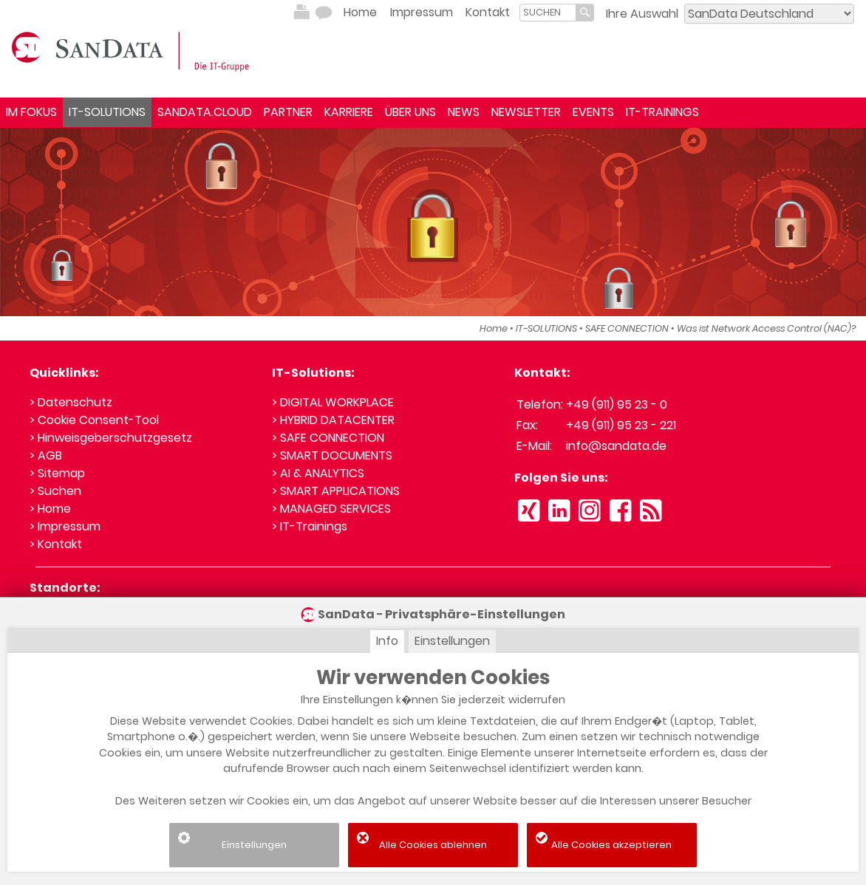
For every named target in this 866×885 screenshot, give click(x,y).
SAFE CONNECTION (627, 328)
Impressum (421, 12)
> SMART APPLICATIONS (336, 490)
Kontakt (488, 12)
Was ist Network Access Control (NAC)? (766, 328)
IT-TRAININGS (662, 111)
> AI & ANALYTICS (318, 473)
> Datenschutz (71, 402)
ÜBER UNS (410, 111)
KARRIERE (348, 111)
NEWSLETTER (526, 111)
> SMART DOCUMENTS (332, 455)
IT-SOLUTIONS (107, 111)
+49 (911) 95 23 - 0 (616, 404)
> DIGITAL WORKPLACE (333, 402)
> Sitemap (57, 473)
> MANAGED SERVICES (331, 508)
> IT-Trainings (309, 526)
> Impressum (65, 526)
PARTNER (288, 111)
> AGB (46, 455)
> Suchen (55, 490)
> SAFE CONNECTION (328, 437)
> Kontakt (56, 544)
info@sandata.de (616, 445)
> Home (50, 508)
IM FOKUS (31, 111)
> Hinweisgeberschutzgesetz (111, 437)
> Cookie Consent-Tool (94, 419)
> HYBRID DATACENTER (333, 419)
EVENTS (593, 111)
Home (360, 12)
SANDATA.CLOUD (204, 111)
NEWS (464, 111)
